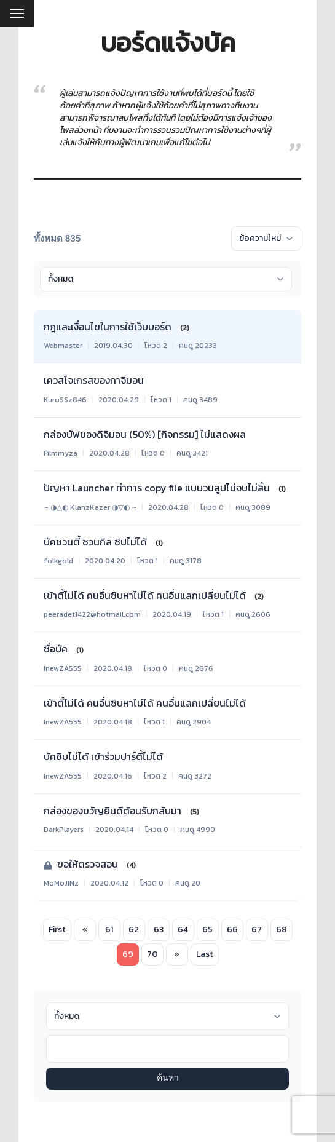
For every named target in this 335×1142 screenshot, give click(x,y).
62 (133, 929)
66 (232, 929)
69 (127, 954)
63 (159, 929)
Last (204, 954)
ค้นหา (168, 1078)
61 (109, 929)
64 (183, 929)
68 (281, 929)
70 (152, 954)
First (57, 929)
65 (207, 929)
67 (256, 929)
